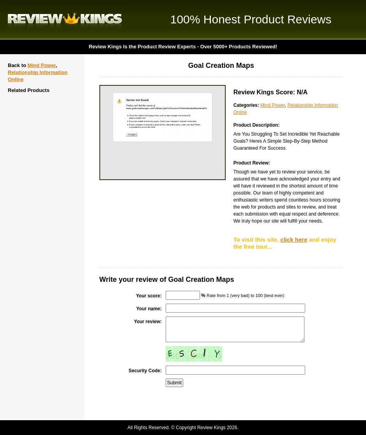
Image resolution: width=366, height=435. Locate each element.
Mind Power (42, 65)
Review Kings (65, 19)
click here (293, 239)
